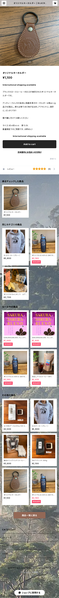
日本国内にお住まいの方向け (29, 152)
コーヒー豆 (7, 537)
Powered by (29, 572)
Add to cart (29, 144)
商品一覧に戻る (29, 515)
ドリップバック (8, 545)
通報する (53, 159)
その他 (5, 554)
